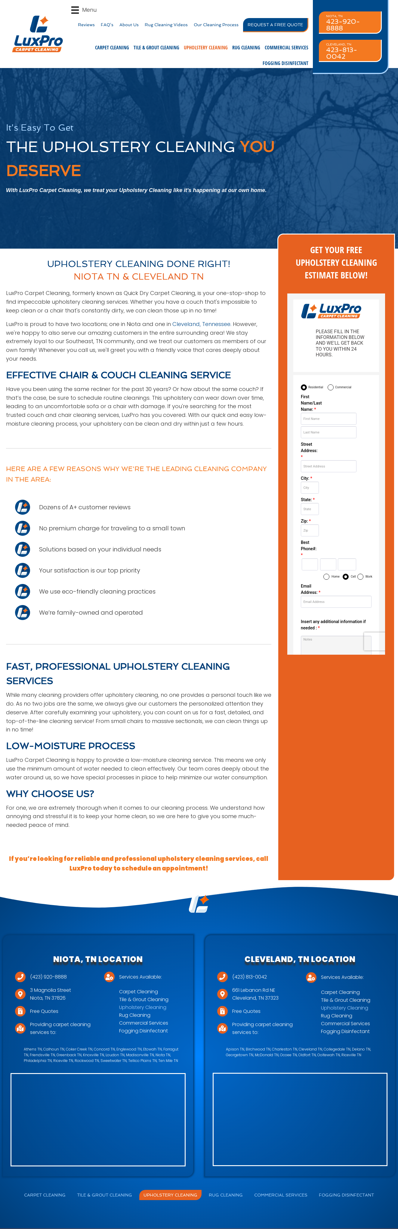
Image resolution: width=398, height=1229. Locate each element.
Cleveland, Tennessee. (201, 324)
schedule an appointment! (165, 868)
